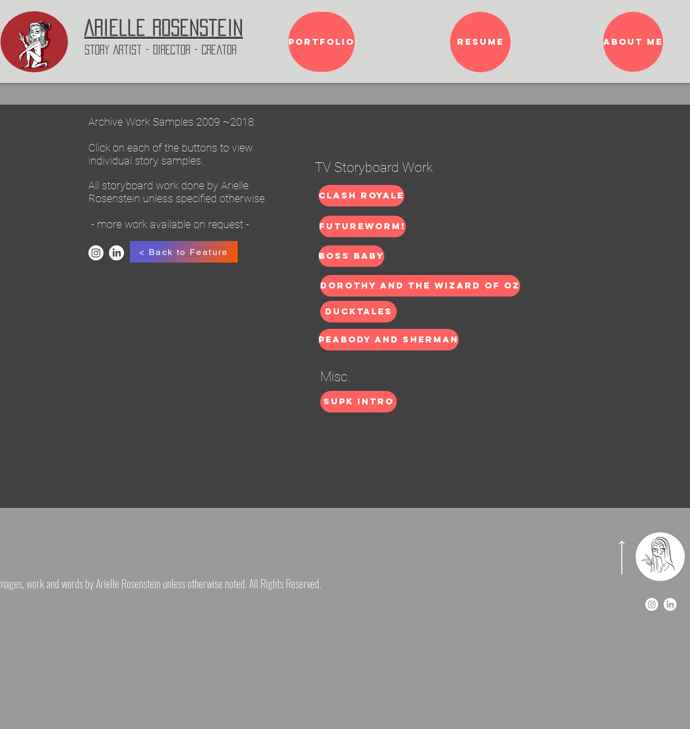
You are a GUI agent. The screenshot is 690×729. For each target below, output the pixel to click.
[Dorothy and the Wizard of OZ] (420, 286)
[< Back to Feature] (184, 252)
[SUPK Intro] (358, 401)
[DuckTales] (358, 311)
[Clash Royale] (361, 196)
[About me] (633, 42)
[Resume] (480, 42)
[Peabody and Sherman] (389, 339)
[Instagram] (96, 252)
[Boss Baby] (351, 256)
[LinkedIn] (116, 252)
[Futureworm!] (362, 226)
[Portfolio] (321, 42)
